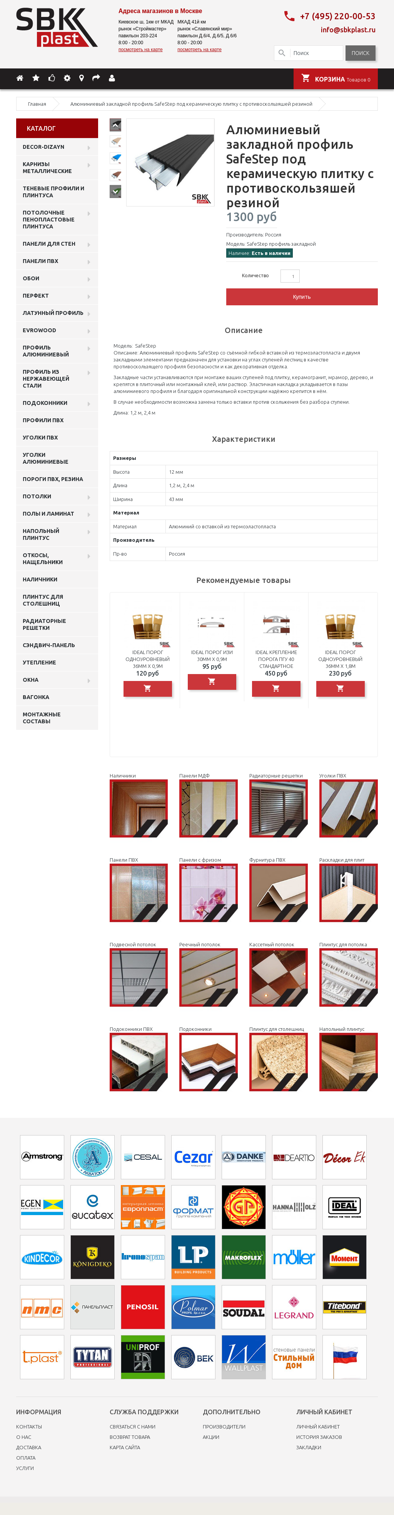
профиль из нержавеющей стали (46, 379)
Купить (302, 297)
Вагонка (36, 697)
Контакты (29, 1426)
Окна (30, 680)
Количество (255, 275)
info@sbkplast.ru (348, 29)
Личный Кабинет (318, 1426)
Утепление (39, 662)
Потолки (37, 496)
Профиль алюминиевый (46, 351)
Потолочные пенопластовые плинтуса (49, 220)
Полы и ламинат (48, 514)
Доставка (28, 1447)
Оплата (25, 1457)
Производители (224, 1426)
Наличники (40, 579)
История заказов (319, 1437)
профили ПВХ (43, 420)
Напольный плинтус (41, 534)
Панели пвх (40, 261)
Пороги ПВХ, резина (53, 479)
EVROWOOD (39, 330)
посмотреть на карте (141, 49)
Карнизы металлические (47, 167)
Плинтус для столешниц (43, 600)
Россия (273, 234)
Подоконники (45, 403)
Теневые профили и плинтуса (53, 191)
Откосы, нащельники (43, 558)
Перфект (36, 296)
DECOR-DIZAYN (43, 147)
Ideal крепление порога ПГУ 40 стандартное (276, 659)
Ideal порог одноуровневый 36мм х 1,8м (340, 659)
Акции (211, 1437)
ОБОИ (31, 278)
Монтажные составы (42, 717)
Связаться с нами (132, 1426)
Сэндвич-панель (49, 645)
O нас (23, 1437)
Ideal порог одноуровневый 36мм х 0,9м (147, 659)
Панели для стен (49, 244)
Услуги (25, 1468)
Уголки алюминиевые (45, 458)
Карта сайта (125, 1447)
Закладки (308, 1447)
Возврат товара (130, 1437)
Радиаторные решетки (44, 624)
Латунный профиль (53, 313)
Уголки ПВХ (40, 438)
